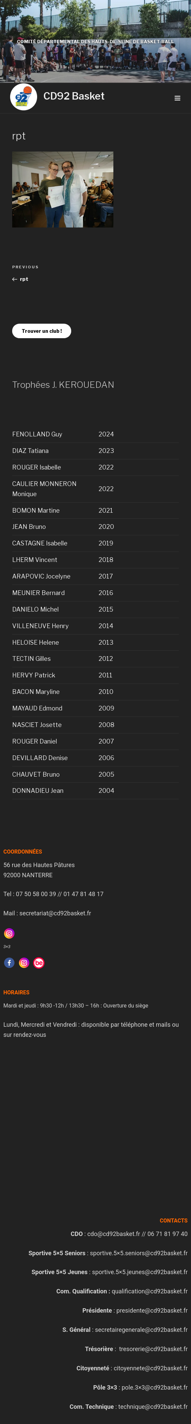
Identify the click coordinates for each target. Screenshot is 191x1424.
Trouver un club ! (42, 331)
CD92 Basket (74, 96)
